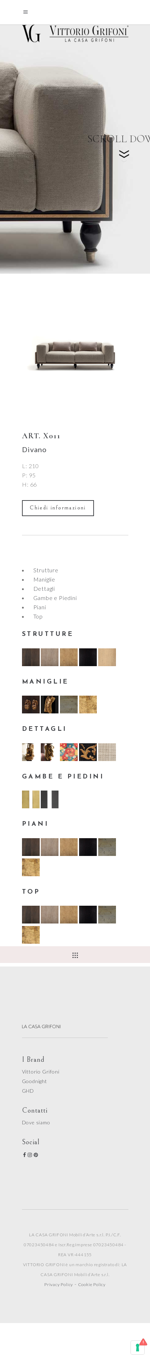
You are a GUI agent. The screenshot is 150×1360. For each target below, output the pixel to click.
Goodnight (34, 1081)
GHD (28, 1091)
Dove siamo (36, 1122)
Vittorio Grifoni (41, 1072)
